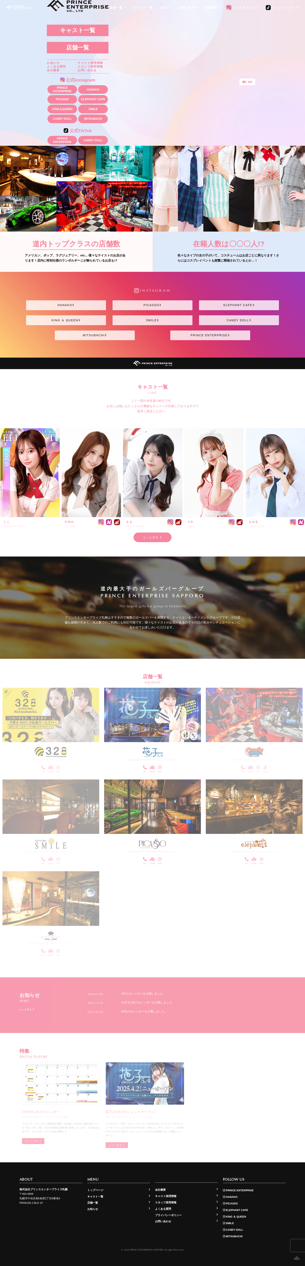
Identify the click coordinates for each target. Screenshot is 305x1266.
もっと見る (152, 537)
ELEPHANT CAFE (93, 99)
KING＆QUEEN (62, 109)
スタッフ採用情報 (90, 66)
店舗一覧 (77, 47)
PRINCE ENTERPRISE (62, 89)
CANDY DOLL (62, 118)
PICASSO (62, 99)
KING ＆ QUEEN (66, 320)
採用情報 (212, 7)
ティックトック (282, 7)
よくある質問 (56, 66)
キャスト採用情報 (90, 62)
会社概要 (53, 70)
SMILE (93, 109)
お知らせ (53, 62)
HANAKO (93, 89)
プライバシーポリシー (168, 1215)
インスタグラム (243, 7)
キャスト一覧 (77, 30)
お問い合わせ (87, 70)
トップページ (95, 1190)
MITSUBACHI (93, 118)
